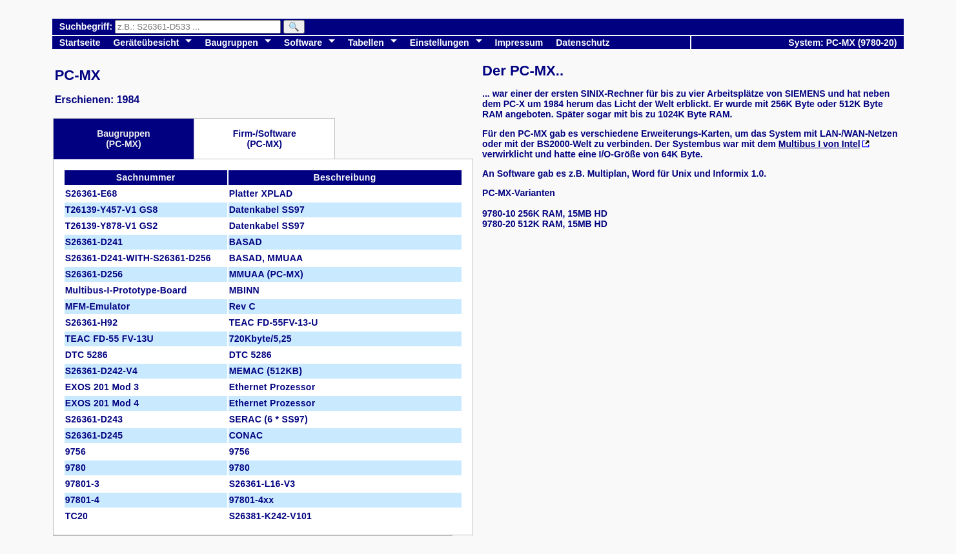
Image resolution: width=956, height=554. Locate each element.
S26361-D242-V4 (101, 371)
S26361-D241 (94, 242)
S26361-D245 (94, 435)
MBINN (244, 290)
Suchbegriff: (87, 26)
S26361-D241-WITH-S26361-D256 (138, 258)
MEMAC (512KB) (266, 371)
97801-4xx (251, 500)
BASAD (245, 242)
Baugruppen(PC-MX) (123, 138)
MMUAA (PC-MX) (266, 274)
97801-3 (82, 484)
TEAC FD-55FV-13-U (273, 322)
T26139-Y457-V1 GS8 (111, 209)
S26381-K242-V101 (270, 516)
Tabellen (366, 42)
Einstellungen (439, 42)
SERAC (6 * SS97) (268, 419)
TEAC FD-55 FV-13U (109, 338)
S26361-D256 (94, 274)
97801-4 (82, 500)
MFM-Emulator (97, 306)
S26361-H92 (91, 322)
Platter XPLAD (261, 193)
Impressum (519, 42)
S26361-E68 (91, 193)
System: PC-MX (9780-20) (842, 42)
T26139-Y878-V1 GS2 (111, 226)
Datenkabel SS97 (267, 209)
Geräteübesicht (146, 42)
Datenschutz (582, 42)
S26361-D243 (94, 419)
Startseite (80, 42)
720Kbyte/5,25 (260, 338)
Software (303, 42)
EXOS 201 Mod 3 (102, 387)
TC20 (76, 516)
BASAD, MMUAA (266, 258)
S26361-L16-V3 (262, 484)
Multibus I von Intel (819, 144)
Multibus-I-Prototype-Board (126, 290)
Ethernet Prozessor (272, 387)
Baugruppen (231, 42)
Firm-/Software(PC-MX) (264, 138)
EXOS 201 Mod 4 (102, 403)
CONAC (246, 435)
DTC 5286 (86, 355)
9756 (75, 451)
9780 (75, 467)
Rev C (242, 306)
